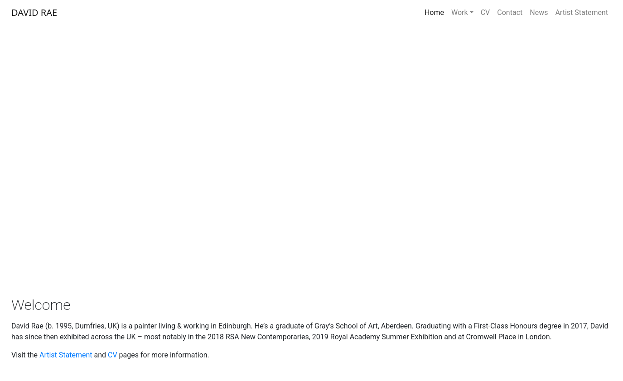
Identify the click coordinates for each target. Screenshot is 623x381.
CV (485, 12)
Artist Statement (581, 12)
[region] (311, 155)
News (539, 12)
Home (434, 12)
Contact (509, 12)
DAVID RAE (34, 12)
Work (459, 12)
